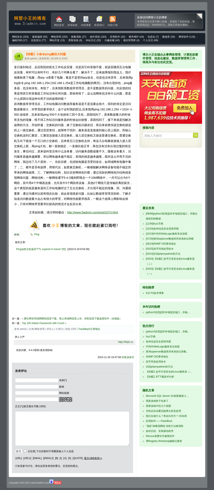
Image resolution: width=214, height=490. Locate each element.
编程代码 (19, 40)
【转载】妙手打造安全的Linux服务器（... (169, 371)
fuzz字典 (154, 223)
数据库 (168, 36)
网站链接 (64, 393)
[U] (64, 458)
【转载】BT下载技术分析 (160, 376)
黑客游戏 (75, 40)
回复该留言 (128, 357)
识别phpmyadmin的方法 (163, 253)
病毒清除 (78, 36)
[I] (61, 458)
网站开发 (57, 40)
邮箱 (61, 386)
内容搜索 (86, 21)
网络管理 (59, 36)
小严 (22, 337)
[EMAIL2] (48, 458)
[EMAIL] (37, 458)
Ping (36, 234)
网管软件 (187, 36)
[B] (56, 458)
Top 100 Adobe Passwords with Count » (44, 323)
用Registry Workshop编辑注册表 (164, 441)
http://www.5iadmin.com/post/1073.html (92, 212)
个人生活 (150, 40)
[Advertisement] (47, 286)
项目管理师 (131, 40)
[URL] (18, 458)
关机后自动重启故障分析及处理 (163, 411)
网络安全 (20, 36)
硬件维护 (136, 36)
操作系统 (98, 36)
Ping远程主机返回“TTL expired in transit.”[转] (41, 249)
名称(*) (63, 380)
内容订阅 (113, 21)
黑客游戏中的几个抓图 (158, 406)
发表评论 (21, 371)
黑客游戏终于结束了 (157, 400)
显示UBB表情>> (93, 458)
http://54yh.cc (125, 342)
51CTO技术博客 (155, 293)
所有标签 (73, 21)
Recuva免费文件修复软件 (160, 436)
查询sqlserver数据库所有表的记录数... (167, 351)
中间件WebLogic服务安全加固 (166, 233)
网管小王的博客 (30, 21)
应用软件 (117, 36)
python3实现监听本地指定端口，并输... (168, 312)
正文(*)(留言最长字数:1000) (30, 406)
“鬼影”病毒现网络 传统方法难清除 (164, 426)
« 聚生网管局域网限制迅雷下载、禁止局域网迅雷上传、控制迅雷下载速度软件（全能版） (72, 318)
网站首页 (59, 21)
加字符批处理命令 (160, 248)
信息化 (153, 36)
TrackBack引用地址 (89, 329)
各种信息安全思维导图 (162, 228)
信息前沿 (38, 40)
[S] (69, 458)
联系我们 (99, 21)
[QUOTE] (78, 458)
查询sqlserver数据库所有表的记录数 (170, 238)
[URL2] (27, 458)
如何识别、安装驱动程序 (159, 431)
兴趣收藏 (112, 40)
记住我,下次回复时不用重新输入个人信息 (51, 451)
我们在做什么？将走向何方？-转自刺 (166, 416)
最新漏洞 (39, 36)
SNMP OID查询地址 (161, 243)
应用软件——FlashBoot (159, 421)
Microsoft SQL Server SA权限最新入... (167, 395)
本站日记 (93, 40)
